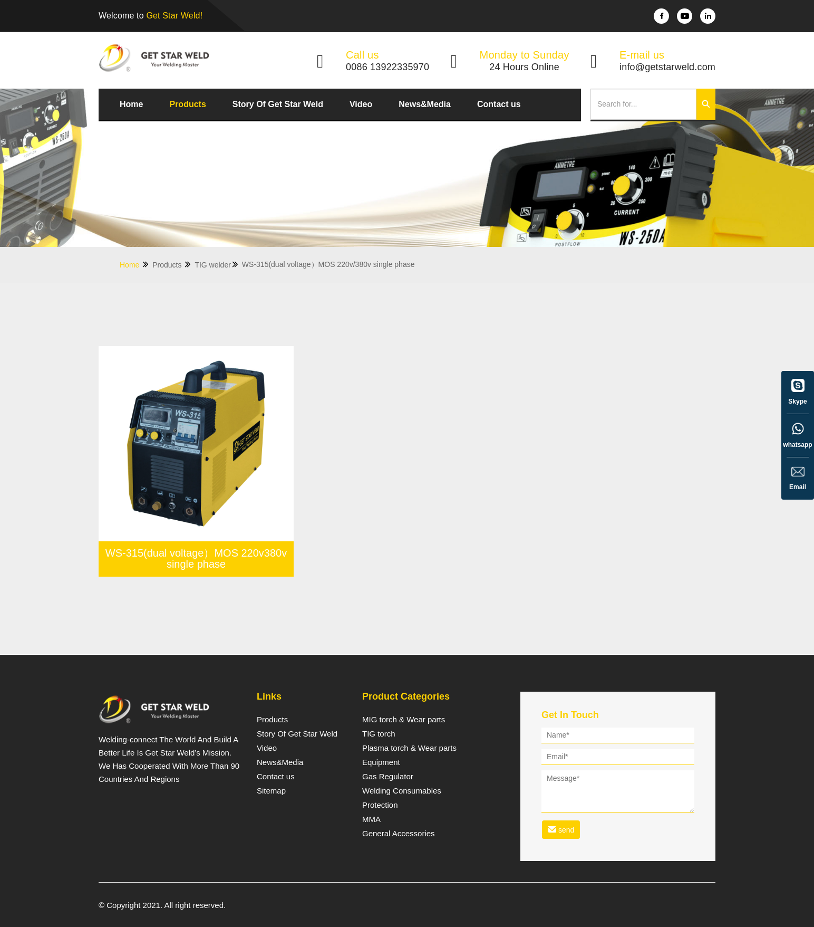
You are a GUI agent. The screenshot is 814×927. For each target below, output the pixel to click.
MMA (371, 819)
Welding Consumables (401, 791)
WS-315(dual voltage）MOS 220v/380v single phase (328, 264)
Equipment (381, 762)
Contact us (499, 104)
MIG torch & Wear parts (403, 719)
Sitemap (271, 791)
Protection (380, 805)
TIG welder (217, 264)
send (561, 829)
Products (187, 104)
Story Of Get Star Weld (277, 104)
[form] (617, 785)
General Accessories (398, 833)
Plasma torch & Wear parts (409, 748)
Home (131, 104)
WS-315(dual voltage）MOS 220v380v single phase (196, 559)
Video (361, 104)
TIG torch (378, 734)
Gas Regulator (387, 776)
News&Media (425, 104)
